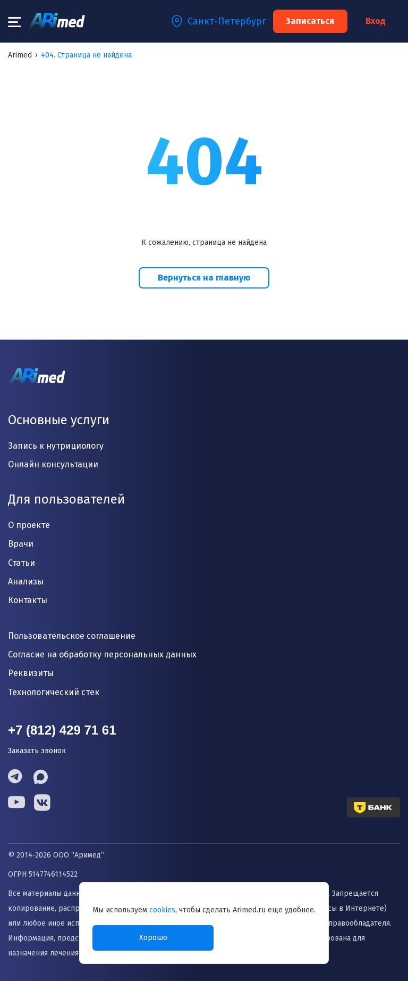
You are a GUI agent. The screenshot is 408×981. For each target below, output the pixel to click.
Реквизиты (31, 673)
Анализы (26, 581)
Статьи (21, 563)
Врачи (20, 544)
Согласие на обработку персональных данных (102, 654)
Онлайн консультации (53, 464)
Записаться (310, 21)
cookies (162, 909)
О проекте (29, 525)
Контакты (27, 600)
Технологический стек (53, 692)
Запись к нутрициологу (56, 446)
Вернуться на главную (204, 278)
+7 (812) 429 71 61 (62, 730)
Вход (376, 21)
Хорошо (153, 937)
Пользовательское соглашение (71, 636)
